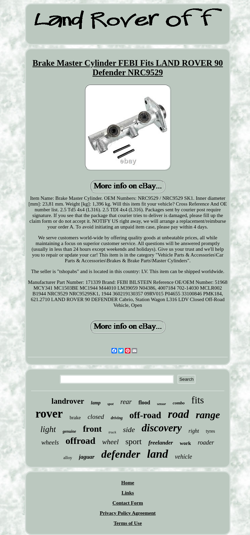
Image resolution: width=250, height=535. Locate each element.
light (48, 429)
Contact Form (127, 503)
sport (133, 441)
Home (127, 482)
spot (110, 404)
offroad (80, 440)
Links (128, 493)
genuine (69, 431)
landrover (67, 401)
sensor (161, 404)
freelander (160, 442)
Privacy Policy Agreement (128, 513)
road (178, 414)
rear (126, 401)
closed (96, 416)
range (208, 414)
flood (144, 402)
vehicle (183, 456)
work (185, 443)
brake (75, 417)
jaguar (86, 457)
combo (178, 402)
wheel (110, 442)
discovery (162, 428)
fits (198, 400)
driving (117, 418)
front (92, 429)
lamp (96, 402)
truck (112, 432)
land (157, 454)
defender (121, 454)
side (129, 429)
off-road (145, 415)
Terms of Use (128, 523)
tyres (210, 431)
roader (206, 442)
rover (49, 413)
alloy (67, 457)
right (194, 431)
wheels (50, 442)
